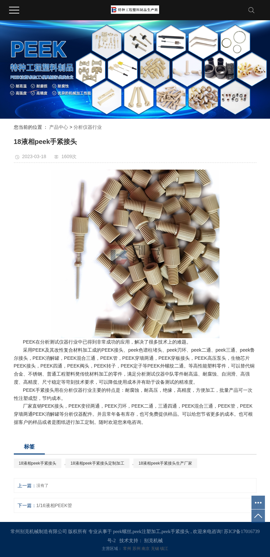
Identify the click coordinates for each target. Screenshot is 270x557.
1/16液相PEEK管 (54, 505)
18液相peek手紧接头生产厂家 (165, 463)
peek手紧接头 (175, 531)
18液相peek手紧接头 (37, 463)
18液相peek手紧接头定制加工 (97, 463)
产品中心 (58, 127)
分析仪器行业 (87, 127)
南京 (146, 548)
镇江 (164, 548)
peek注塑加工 (146, 531)
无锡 (155, 548)
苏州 (137, 548)
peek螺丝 (122, 531)
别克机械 (153, 540)
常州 (127, 548)
